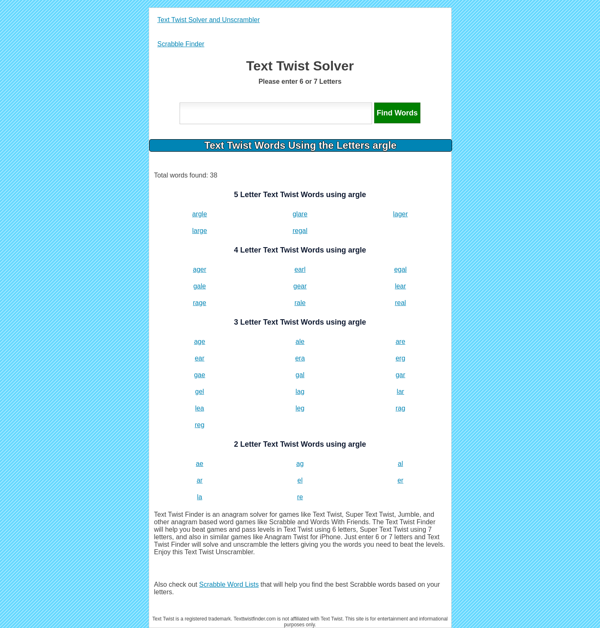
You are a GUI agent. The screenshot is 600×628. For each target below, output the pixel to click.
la (199, 496)
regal (300, 230)
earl (300, 269)
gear (300, 286)
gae (199, 374)
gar (400, 374)
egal (400, 269)
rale (300, 302)
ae (199, 463)
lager (400, 214)
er (400, 480)
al (400, 463)
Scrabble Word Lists (229, 584)
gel (199, 391)
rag (400, 408)
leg (299, 408)
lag (299, 391)
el (300, 480)
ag (300, 463)
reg (199, 424)
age (199, 341)
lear (400, 286)
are (400, 341)
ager (199, 269)
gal (299, 374)
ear (199, 358)
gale (199, 286)
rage (199, 302)
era (300, 358)
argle (199, 214)
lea (199, 408)
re (300, 496)
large (199, 230)
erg (400, 358)
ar (199, 480)
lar (400, 391)
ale (299, 341)
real (400, 302)
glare (300, 214)
